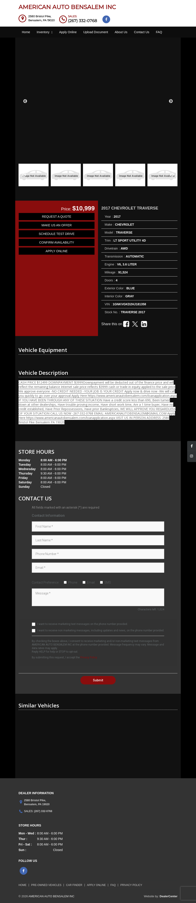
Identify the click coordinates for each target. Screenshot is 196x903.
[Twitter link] (135, 326)
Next (171, 101)
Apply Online (68, 32)
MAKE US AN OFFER (56, 225)
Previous (25, 101)
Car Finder (74, 885)
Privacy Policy (88, 657)
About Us (121, 32)
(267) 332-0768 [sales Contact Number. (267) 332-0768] (82, 20)
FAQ (159, 32)
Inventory (45, 32)
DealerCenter (168, 896)
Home (26, 32)
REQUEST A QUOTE (56, 216)
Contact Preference (45, 582)
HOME (22, 885)
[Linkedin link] (144, 325)
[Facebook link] (126, 325)
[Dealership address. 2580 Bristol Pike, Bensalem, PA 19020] (41, 18)
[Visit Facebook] (106, 19)
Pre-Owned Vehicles (46, 885)
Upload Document (95, 32)
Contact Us (141, 32)
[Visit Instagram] (191, 456)
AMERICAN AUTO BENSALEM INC (67, 7)
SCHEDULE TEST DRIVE (56, 234)
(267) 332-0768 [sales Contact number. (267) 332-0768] (42, 811)
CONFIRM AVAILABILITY (56, 242)
